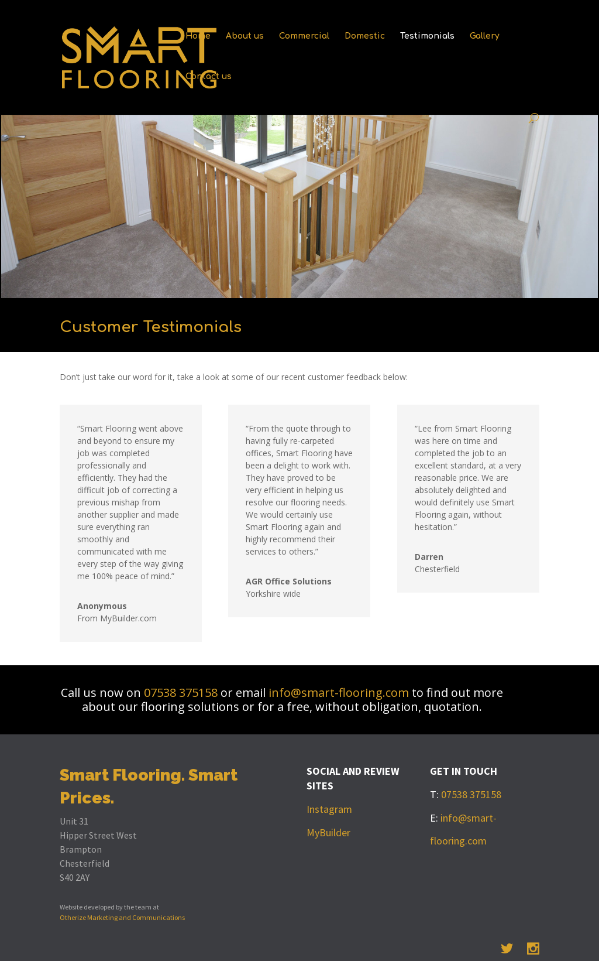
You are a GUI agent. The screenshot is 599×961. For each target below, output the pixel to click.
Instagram (329, 809)
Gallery (485, 36)
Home (198, 36)
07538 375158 (182, 692)
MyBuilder (328, 832)
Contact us (208, 77)
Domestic (365, 36)
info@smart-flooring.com (338, 692)
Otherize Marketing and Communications (122, 917)
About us (245, 36)
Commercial (304, 36)
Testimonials (427, 36)
